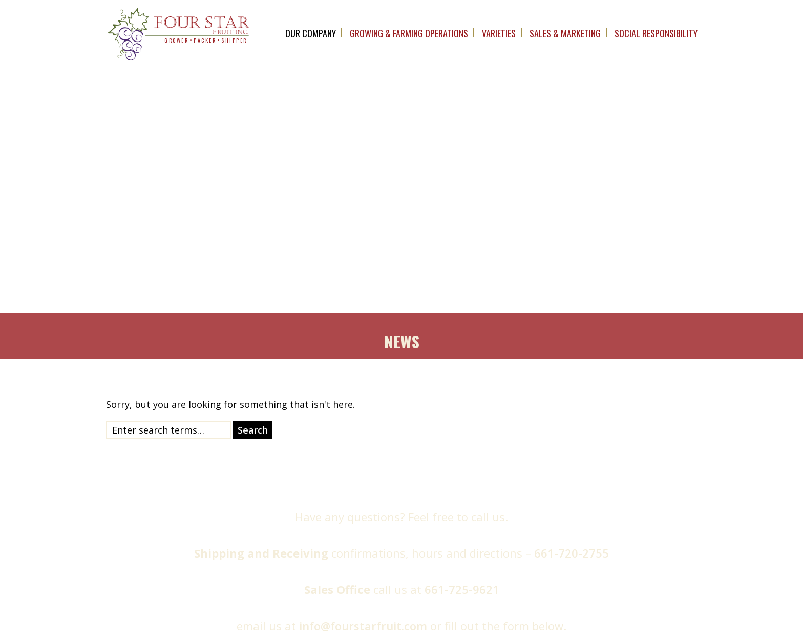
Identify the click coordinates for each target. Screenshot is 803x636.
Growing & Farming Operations (409, 33)
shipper (234, 40)
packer (205, 40)
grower (176, 40)
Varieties (499, 33)
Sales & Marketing (565, 33)
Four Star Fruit (291, 618)
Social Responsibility (656, 33)
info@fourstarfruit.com (363, 295)
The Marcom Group (527, 618)
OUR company (310, 33)
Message (501, 494)
